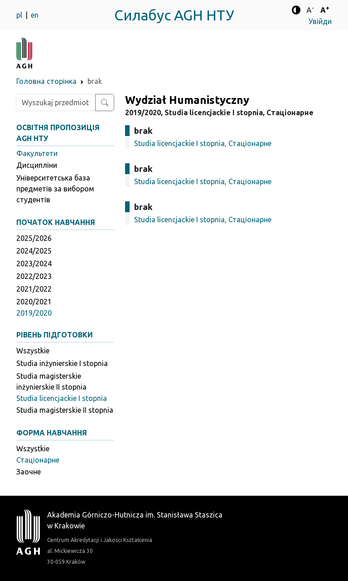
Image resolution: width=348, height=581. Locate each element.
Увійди (320, 21)
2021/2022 (34, 289)
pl (20, 15)
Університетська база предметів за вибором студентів (55, 189)
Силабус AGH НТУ (174, 15)
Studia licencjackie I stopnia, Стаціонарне (202, 143)
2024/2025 (34, 251)
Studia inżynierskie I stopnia (62, 363)
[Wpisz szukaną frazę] (56, 102)
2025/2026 (34, 238)
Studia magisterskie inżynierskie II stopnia (51, 381)
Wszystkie (32, 351)
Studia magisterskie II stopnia (64, 410)
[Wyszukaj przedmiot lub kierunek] (104, 102)
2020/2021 (34, 302)
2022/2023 (34, 276)
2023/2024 (34, 263)
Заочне (28, 472)
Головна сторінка (46, 81)
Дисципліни (36, 165)
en (35, 15)
